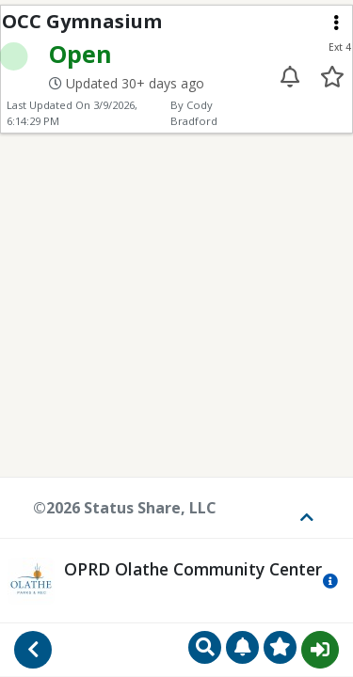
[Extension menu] (336, 22)
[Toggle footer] (300, 508)
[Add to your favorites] (332, 76)
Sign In (320, 650)
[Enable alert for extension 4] (290, 76)
